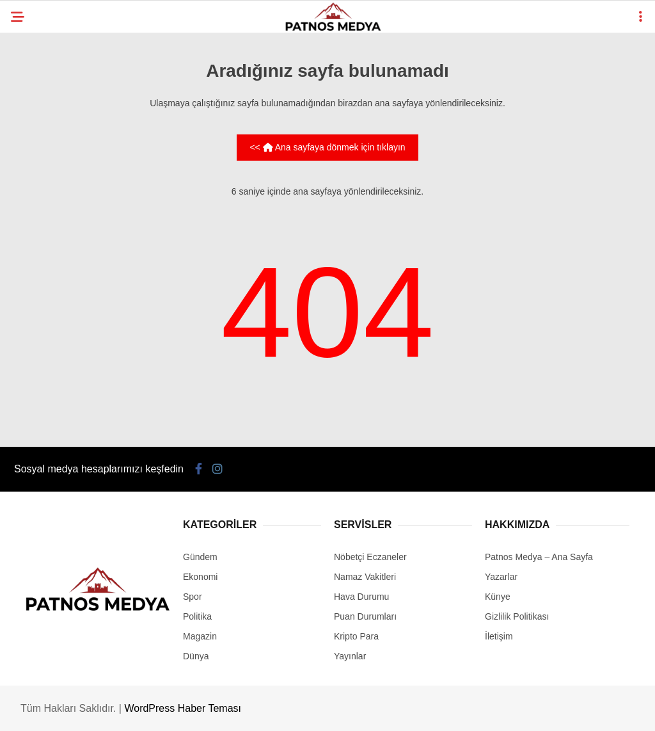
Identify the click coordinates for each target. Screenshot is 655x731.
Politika (197, 616)
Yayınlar (350, 656)
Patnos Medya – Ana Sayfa (539, 557)
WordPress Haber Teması (182, 708)
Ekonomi (200, 577)
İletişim (499, 636)
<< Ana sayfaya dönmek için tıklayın (327, 147)
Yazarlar (501, 577)
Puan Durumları (365, 616)
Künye (497, 596)
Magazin (200, 636)
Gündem (200, 557)
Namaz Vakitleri (365, 577)
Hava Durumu (361, 596)
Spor (192, 596)
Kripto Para (356, 636)
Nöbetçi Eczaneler (370, 557)
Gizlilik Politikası (517, 616)
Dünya (196, 656)
